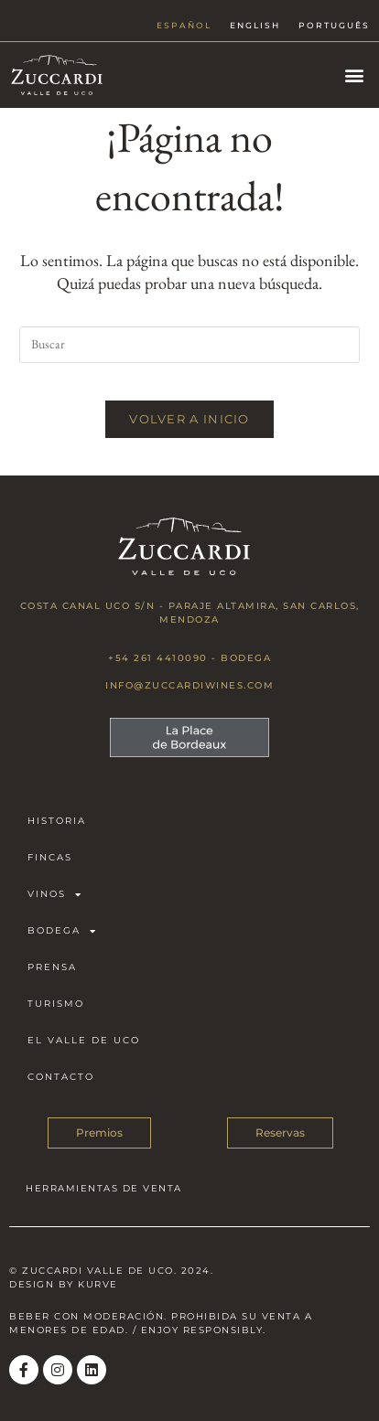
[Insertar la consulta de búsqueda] (190, 344)
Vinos (54, 894)
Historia (56, 821)
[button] (355, 75)
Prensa (52, 967)
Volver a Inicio (189, 418)
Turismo (55, 1004)
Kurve (98, 1284)
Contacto (60, 1077)
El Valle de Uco (83, 1040)
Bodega (62, 931)
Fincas (49, 857)
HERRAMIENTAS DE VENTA (104, 1188)
